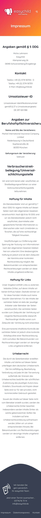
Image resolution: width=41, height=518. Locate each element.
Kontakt (36, 512)
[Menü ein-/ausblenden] (36, 11)
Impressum (6, 512)
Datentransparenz (21, 512)
